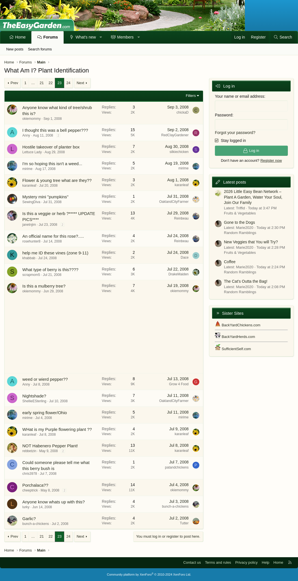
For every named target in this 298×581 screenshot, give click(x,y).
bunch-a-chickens (175, 506)
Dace (185, 257)
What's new (85, 37)
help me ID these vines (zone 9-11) (55, 252)
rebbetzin (29, 451)
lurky (25, 507)
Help (265, 562)
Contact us (192, 562)
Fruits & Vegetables (240, 212)
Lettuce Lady (32, 152)
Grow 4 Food (179, 384)
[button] (101, 37)
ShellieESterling (34, 401)
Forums (50, 37)
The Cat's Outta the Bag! (245, 281)
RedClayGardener (175, 135)
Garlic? (29, 518)
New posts (14, 49)
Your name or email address (239, 96)
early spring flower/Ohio (44, 412)
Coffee (230, 261)
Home (20, 37)
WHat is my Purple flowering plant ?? (57, 429)
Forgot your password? (235, 132)
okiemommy (31, 119)
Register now (271, 160)
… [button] (33, 83)
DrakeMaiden (179, 274)
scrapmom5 (31, 275)
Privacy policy (246, 562)
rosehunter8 (31, 241)
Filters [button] (191, 95)
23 (59, 83)
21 (42, 83)
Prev (14, 83)
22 (51, 83)
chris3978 (29, 474)
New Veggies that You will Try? (251, 241)
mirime (27, 169)
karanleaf (29, 186)
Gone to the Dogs (239, 222)
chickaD (182, 112)
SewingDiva (31, 202)
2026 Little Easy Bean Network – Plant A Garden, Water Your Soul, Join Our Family (253, 197)
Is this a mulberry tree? (44, 286)
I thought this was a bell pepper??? (55, 130)
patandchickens (177, 467)
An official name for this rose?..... (53, 236)
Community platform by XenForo (149, 574)
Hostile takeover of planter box (51, 146)
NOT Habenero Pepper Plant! (50, 445)
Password (223, 114)
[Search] (283, 37)
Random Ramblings (240, 232)
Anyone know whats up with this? (53, 501)
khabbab (28, 258)
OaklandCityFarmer (174, 202)
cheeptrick (30, 490)
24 (68, 83)
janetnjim (29, 225)
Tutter (184, 523)
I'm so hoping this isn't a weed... (52, 163)
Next (80, 83)
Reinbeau (181, 218)
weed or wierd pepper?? (45, 379)
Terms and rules (218, 562)
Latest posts (234, 181)
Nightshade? (34, 395)
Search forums (40, 49)
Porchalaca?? (35, 485)
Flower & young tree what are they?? (57, 180)
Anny (26, 135)
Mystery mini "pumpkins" (45, 196)
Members (125, 37)
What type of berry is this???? (50, 269)
